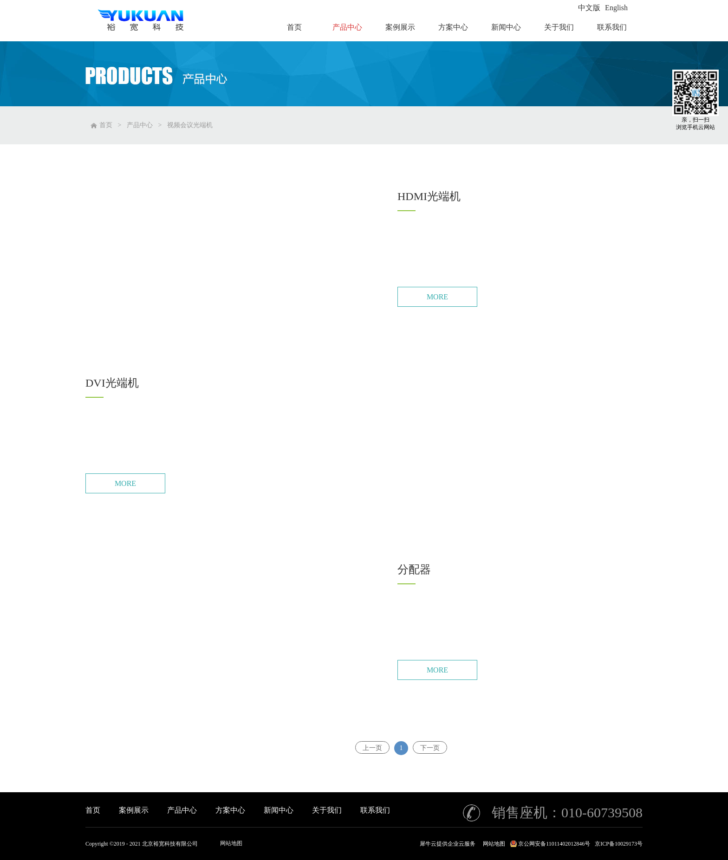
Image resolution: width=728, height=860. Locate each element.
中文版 (589, 8)
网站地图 (231, 843)
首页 (92, 810)
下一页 (430, 747)
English (616, 8)
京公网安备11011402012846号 (554, 844)
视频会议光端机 (190, 125)
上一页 (372, 747)
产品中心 (140, 125)
